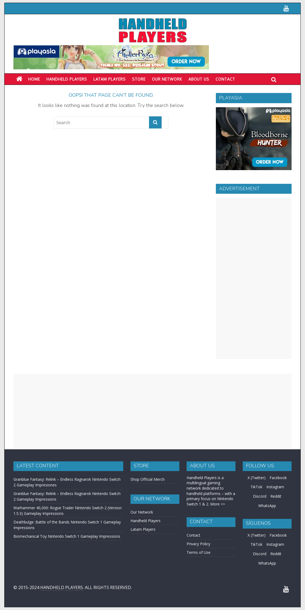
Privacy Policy (198, 543)
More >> (217, 504)
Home (34, 79)
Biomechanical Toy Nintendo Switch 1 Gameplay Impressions (66, 536)
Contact (225, 79)
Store (139, 79)
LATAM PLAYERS (109, 79)
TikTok (256, 486)
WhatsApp (267, 505)
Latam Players (142, 529)
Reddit (275, 496)
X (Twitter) (257, 477)
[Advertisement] (254, 278)
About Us (198, 79)
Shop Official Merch (147, 479)
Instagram (275, 486)
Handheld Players (66, 79)
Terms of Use (198, 552)
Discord (259, 496)
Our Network (167, 79)
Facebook (278, 477)
